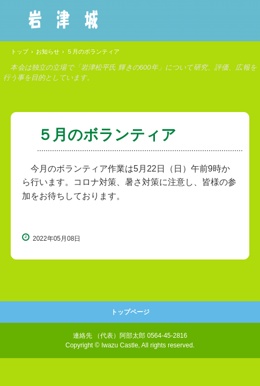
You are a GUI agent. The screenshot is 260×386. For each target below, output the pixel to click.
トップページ (130, 312)
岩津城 (63, 19)
